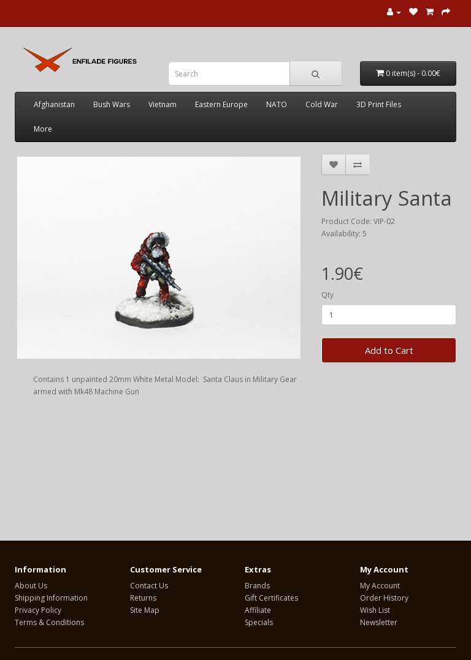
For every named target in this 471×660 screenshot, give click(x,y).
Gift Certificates (271, 598)
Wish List (375, 610)
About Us (31, 585)
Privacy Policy (38, 610)
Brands (257, 585)
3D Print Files (378, 104)
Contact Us (149, 585)
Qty (327, 295)
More (43, 129)
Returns (143, 598)
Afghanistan (54, 104)
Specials (259, 622)
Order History (384, 598)
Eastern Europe (221, 104)
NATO (276, 104)
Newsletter (378, 622)
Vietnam (162, 104)
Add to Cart (389, 350)
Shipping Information (51, 598)
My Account (380, 585)
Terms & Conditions (49, 622)
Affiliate (258, 610)
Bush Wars (111, 104)
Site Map (144, 610)
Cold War (321, 104)
